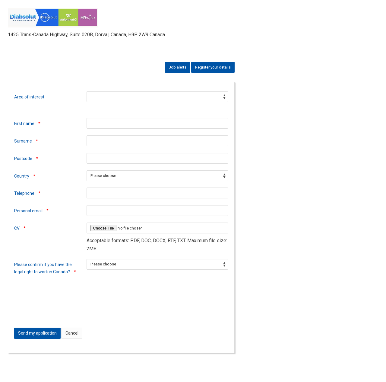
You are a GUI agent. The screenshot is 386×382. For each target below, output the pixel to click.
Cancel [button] (71, 333)
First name (27, 123)
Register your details (213, 67)
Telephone (27, 193)
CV (20, 228)
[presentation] (60, 310)
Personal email (31, 210)
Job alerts (177, 67)
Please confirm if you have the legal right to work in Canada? (45, 268)
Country (24, 176)
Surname (26, 141)
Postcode (26, 158)
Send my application (37, 333)
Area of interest (29, 97)
